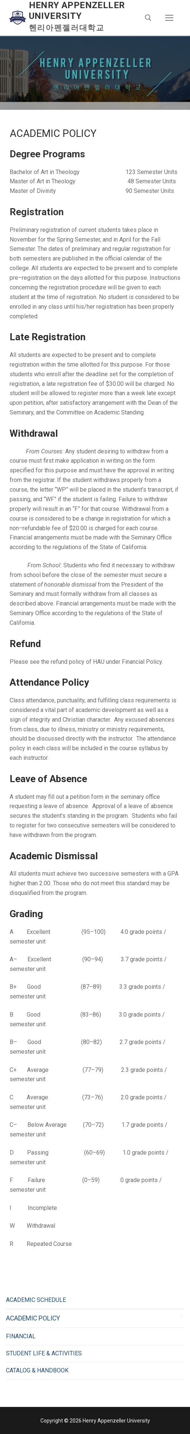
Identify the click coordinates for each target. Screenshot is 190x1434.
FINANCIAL (21, 1336)
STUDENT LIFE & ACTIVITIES (44, 1353)
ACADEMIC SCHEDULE (36, 1299)
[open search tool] (148, 17)
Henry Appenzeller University (77, 10)
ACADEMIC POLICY (33, 1318)
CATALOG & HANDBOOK (37, 1370)
